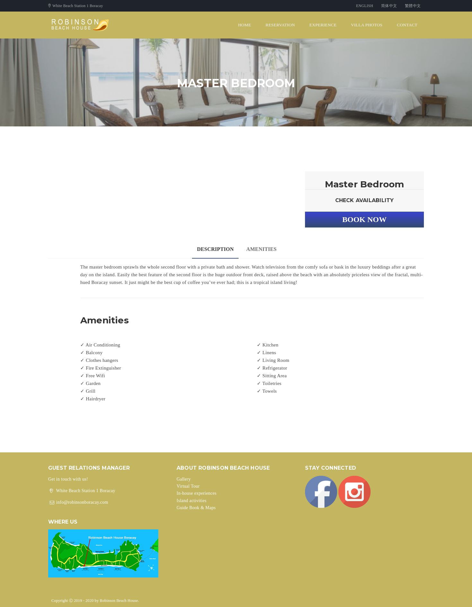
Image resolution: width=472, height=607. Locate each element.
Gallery (184, 479)
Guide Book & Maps (196, 507)
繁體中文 (413, 6)
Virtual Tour (188, 486)
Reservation (280, 24)
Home (244, 24)
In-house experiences (196, 493)
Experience (323, 24)
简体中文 (389, 6)
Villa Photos (366, 24)
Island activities (191, 500)
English (364, 6)
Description (215, 249)
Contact (407, 24)
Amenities (261, 249)
